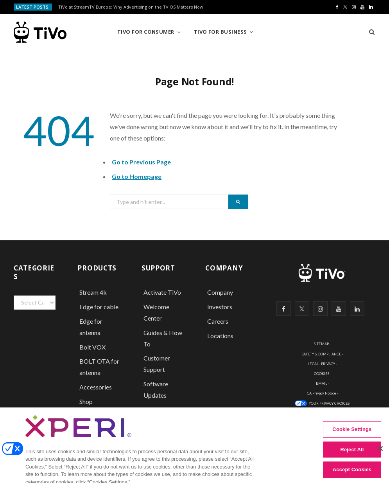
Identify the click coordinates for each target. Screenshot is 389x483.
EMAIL (321, 383)
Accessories (96, 387)
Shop (86, 401)
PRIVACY (328, 364)
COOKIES (321, 373)
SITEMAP (321, 344)
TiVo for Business (220, 31)
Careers (217, 321)
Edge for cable (98, 306)
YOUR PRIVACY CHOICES (329, 403)
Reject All (352, 456)
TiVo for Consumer (145, 31)
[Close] (380, 455)
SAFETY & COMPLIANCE (321, 354)
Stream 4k (93, 292)
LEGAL (313, 364)
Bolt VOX (92, 347)
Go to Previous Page (141, 162)
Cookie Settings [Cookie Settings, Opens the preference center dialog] (351, 436)
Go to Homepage (136, 176)
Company (220, 292)
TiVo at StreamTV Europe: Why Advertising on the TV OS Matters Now (130, 7)
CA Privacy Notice (321, 393)
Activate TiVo (162, 292)
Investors (219, 306)
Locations (220, 335)
